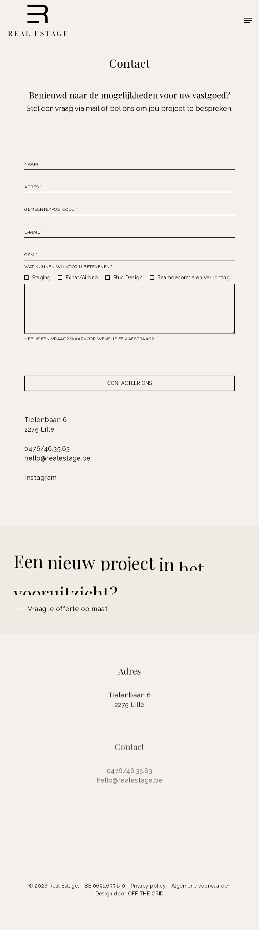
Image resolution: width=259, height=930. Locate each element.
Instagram (40, 479)
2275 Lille (39, 431)
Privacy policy (148, 886)
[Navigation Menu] (248, 20)
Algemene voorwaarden (201, 886)
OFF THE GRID (146, 893)
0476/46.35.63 (47, 450)
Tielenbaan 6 (45, 422)
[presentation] (78, 359)
